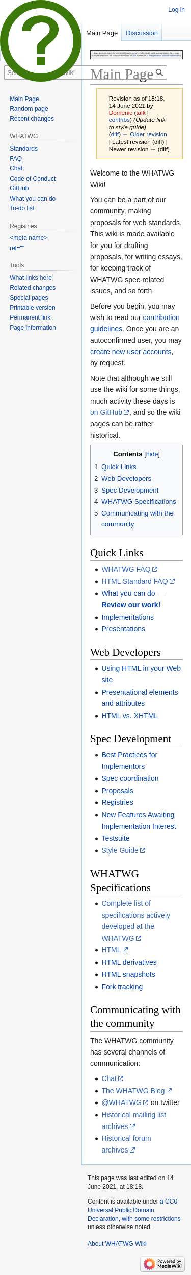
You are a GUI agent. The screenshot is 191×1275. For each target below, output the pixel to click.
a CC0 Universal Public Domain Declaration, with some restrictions (134, 1210)
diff (115, 134)
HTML (111, 950)
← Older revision (144, 134)
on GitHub (106, 412)
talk (140, 112)
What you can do (128, 593)
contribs (119, 119)
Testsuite (115, 838)
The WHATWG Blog (133, 1091)
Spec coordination (129, 778)
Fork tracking (122, 987)
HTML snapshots (128, 974)
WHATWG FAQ (125, 569)
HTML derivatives (128, 962)
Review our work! (130, 605)
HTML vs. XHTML (129, 716)
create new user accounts (131, 352)
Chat (109, 1078)
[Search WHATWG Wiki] (85, 72)
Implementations (127, 617)
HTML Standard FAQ (134, 581)
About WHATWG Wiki (117, 1243)
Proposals (117, 791)
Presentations (123, 629)
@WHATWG (121, 1102)
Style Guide (119, 850)
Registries (117, 802)
